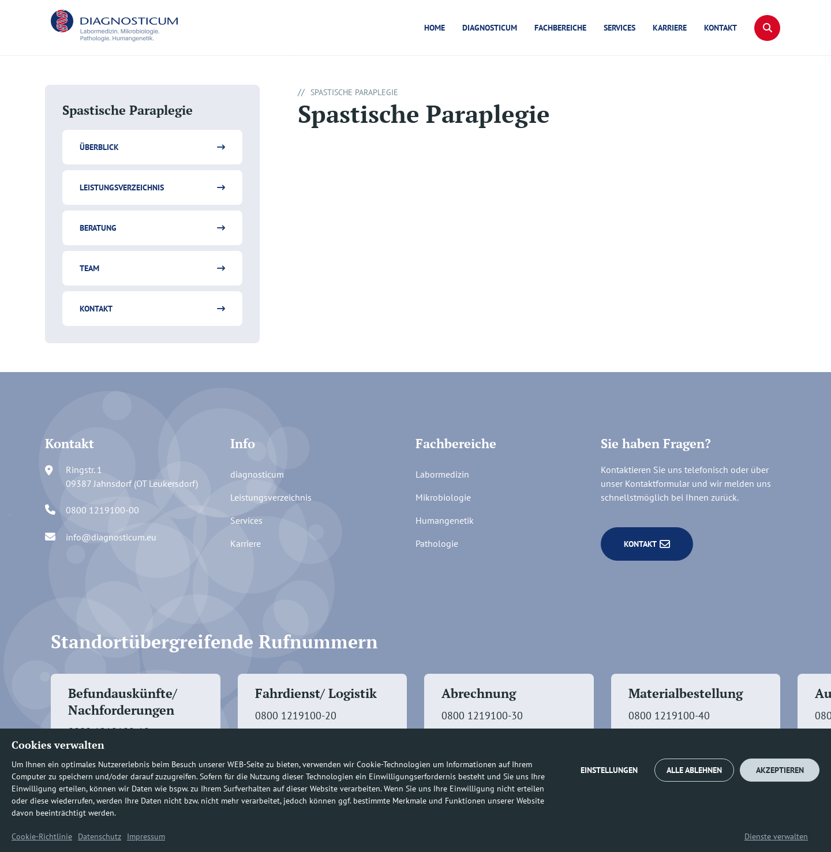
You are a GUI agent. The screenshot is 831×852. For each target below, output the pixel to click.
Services (619, 27)
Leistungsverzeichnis (122, 187)
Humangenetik (444, 520)
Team (89, 268)
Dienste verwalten (776, 836)
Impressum (146, 836)
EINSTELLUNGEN (609, 770)
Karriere (670, 27)
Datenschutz (99, 836)
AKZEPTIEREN (780, 770)
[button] (767, 28)
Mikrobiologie (443, 497)
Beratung (98, 228)
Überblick (99, 147)
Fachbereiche (560, 27)
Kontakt (720, 27)
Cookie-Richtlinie (42, 836)
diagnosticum (489, 27)
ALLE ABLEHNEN (694, 770)
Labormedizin (442, 474)
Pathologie (436, 543)
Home (434, 27)
